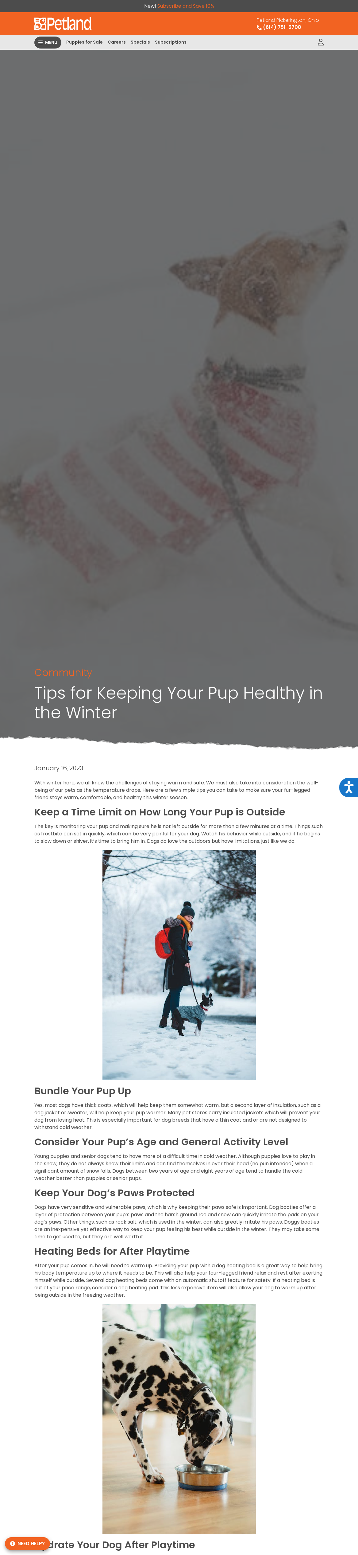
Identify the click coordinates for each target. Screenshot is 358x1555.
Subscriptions (171, 42)
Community (63, 672)
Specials (140, 42)
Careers (117, 42)
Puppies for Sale (84, 42)
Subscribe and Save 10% (185, 6)
